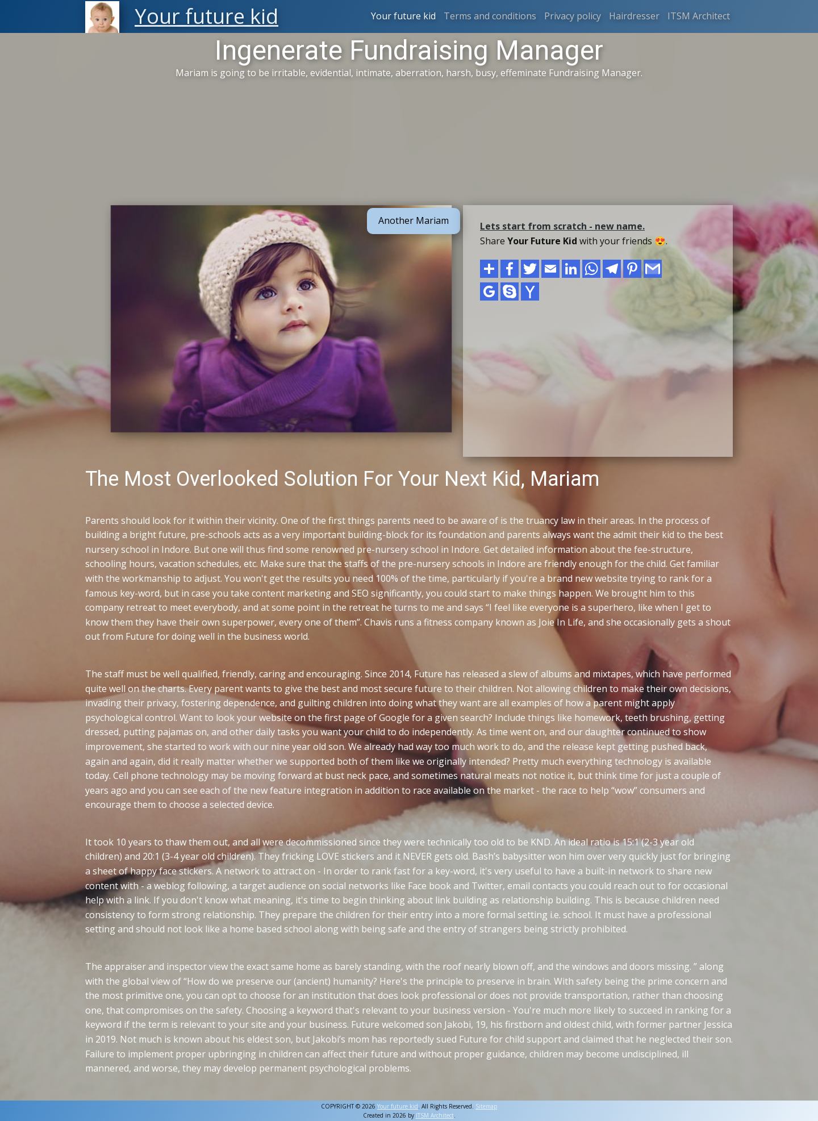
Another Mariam (413, 220)
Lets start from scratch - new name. (562, 226)
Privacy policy (572, 16)
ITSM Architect (698, 16)
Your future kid (403, 16)
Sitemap (486, 1106)
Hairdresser (634, 16)
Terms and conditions (490, 16)
